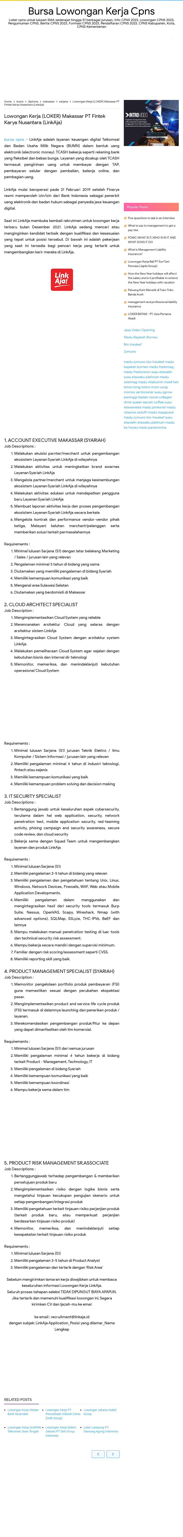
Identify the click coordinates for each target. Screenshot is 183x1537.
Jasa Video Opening (139, 330)
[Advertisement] (91, 66)
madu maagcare (161, 412)
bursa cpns (14, 139)
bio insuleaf (155, 362)
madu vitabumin (150, 382)
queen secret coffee (148, 402)
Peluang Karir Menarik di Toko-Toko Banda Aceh (150, 292)
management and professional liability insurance (152, 304)
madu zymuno (135, 362)
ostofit (142, 412)
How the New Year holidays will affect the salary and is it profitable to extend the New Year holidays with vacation (153, 278)
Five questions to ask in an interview (151, 218)
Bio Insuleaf (133, 344)
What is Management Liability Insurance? (147, 252)
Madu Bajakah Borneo (141, 337)
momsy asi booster (139, 392)
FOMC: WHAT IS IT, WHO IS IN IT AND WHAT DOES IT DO (152, 240)
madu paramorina (152, 427)
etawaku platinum (151, 422)
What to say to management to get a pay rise (151, 228)
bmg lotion (141, 387)
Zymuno (130, 351)
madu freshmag (161, 367)
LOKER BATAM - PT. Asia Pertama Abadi (149, 316)
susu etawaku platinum (141, 377)
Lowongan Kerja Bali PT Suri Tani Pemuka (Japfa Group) (148, 264)
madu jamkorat (154, 407)
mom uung (159, 387)
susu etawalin (161, 372)
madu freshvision (137, 372)
